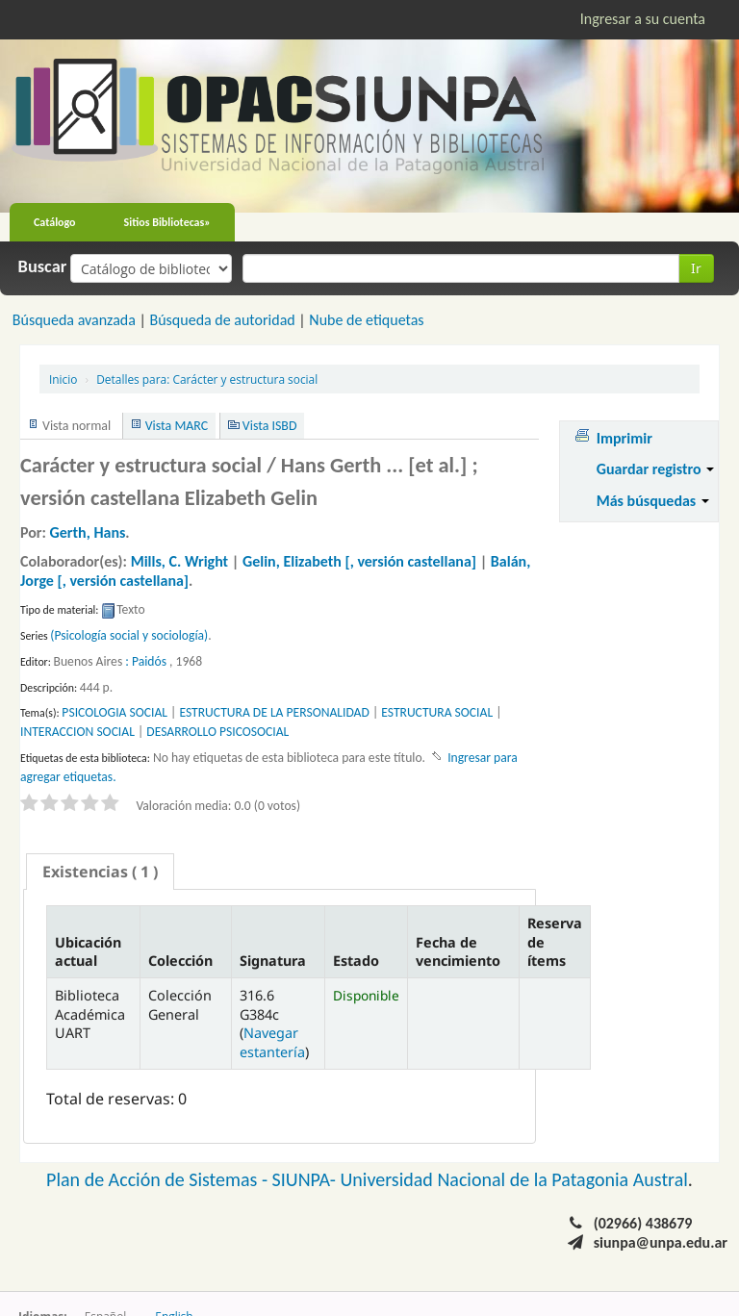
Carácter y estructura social (207, 379)
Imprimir (624, 438)
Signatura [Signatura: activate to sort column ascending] (273, 960)
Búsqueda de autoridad (221, 320)
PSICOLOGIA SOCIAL (114, 712)
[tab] (100, 871)
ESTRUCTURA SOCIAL (437, 712)
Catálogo (55, 222)
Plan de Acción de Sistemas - (159, 1179)
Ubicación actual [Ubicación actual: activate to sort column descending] (88, 951)
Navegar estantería (272, 1042)
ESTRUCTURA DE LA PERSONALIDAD (274, 712)
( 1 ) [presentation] (100, 871)
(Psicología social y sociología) (129, 635)
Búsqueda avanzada (74, 320)
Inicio (63, 379)
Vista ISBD (269, 426)
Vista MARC (176, 426)
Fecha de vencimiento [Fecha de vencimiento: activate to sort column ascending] (458, 951)
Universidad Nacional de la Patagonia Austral (514, 1179)
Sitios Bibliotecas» (167, 222)
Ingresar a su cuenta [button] (642, 19)
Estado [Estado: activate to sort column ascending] (356, 960)
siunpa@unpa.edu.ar (660, 1242)
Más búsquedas (653, 501)
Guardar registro (656, 469)
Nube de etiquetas (366, 320)
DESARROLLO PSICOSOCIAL (217, 731)
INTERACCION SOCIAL (77, 731)
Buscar (42, 266)
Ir (696, 268)
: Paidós (145, 661)
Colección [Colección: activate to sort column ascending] (180, 960)
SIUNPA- (306, 1179)
